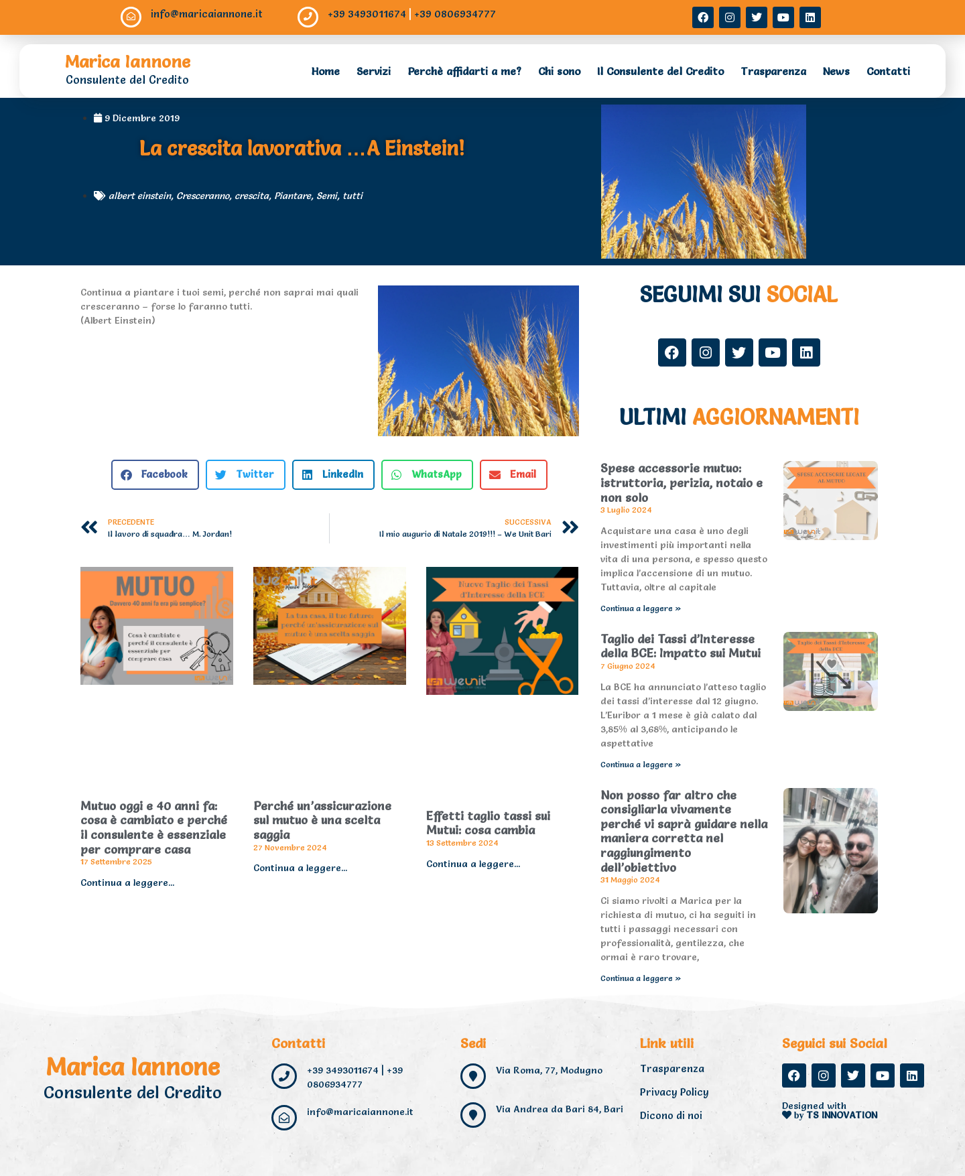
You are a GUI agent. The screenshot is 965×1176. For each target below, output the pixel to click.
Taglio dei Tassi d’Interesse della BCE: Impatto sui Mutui (680, 646)
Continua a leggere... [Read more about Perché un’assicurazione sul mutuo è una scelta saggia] (300, 868)
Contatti (888, 71)
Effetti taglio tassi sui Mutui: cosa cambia (488, 823)
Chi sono (559, 71)
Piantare (292, 196)
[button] (155, 475)
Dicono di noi (671, 1115)
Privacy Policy (674, 1092)
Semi (326, 196)
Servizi (374, 71)
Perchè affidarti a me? (464, 71)
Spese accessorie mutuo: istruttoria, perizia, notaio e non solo (681, 482)
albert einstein (140, 196)
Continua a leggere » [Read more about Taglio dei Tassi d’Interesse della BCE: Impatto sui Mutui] (641, 764)
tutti (352, 196)
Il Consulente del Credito (660, 71)
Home (326, 71)
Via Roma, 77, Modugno (549, 1070)
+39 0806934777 (456, 13)
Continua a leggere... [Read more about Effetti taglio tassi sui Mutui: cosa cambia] (473, 864)
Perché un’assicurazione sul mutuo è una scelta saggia (322, 820)
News (836, 71)
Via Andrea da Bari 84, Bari (559, 1109)
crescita (252, 196)
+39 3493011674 (367, 13)
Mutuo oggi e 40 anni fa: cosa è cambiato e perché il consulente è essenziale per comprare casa (153, 827)
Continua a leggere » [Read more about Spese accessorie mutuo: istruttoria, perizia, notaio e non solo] (641, 608)
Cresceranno (202, 196)
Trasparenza (773, 71)
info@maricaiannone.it (207, 13)
